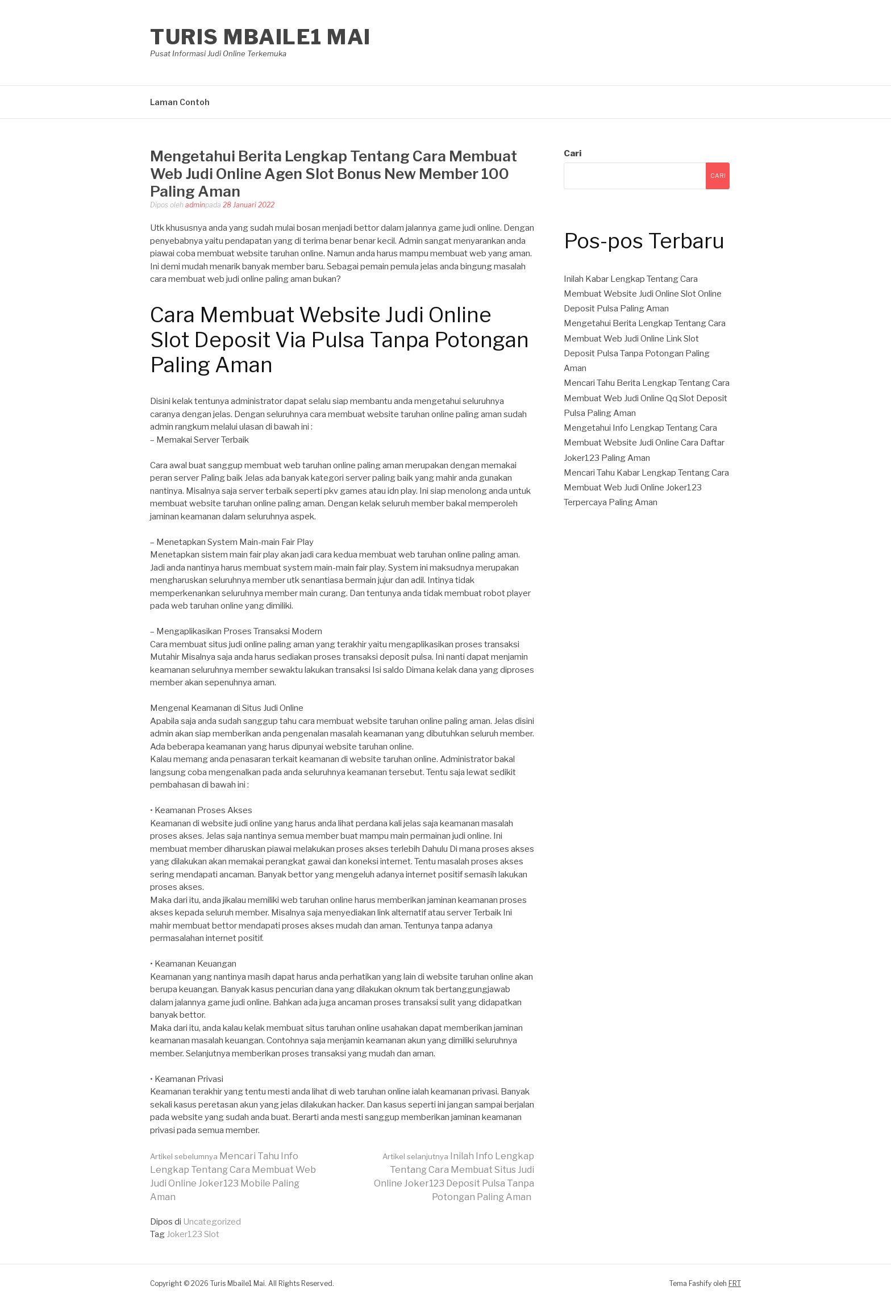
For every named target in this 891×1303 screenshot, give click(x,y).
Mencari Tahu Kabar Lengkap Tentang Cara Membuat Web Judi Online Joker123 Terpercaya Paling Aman (646, 488)
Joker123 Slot (192, 1234)
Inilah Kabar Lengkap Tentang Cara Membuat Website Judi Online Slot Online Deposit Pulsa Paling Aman (643, 294)
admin (195, 205)
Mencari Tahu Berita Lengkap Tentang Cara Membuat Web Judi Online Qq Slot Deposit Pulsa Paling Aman (647, 398)
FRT (734, 1283)
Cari (572, 153)
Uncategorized (212, 1222)
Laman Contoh (180, 102)
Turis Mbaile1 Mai (260, 36)
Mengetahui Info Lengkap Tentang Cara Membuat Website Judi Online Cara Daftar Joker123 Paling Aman (644, 443)
